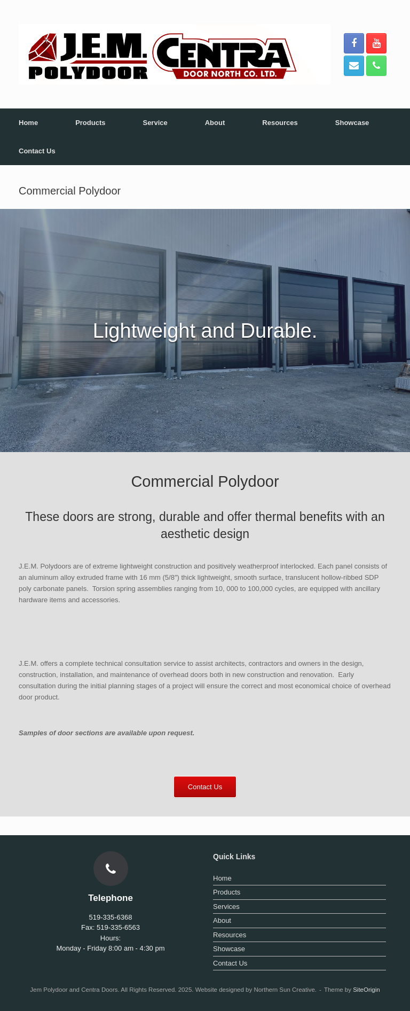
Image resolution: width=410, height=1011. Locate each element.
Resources (279, 123)
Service (155, 123)
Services (226, 907)
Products (90, 123)
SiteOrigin (366, 989)
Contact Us (37, 151)
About (215, 123)
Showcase (352, 123)
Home (28, 123)
